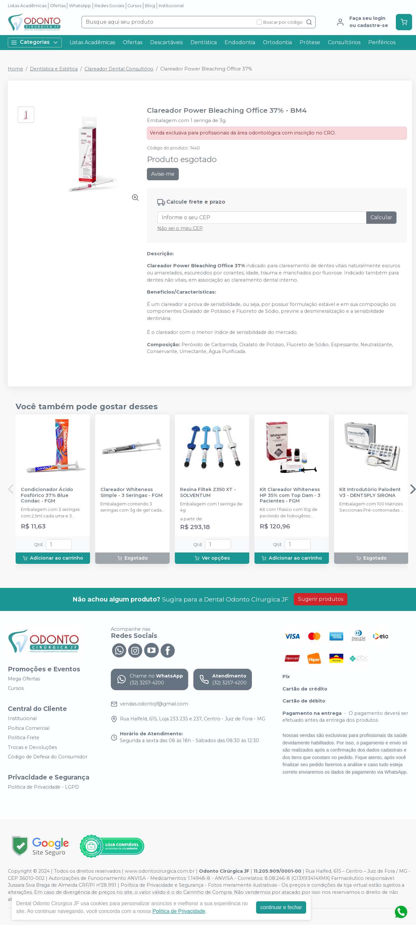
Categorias (35, 42)
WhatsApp (80, 5)
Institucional (171, 5)
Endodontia (240, 42)
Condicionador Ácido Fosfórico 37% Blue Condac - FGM (47, 495)
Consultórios (344, 42)
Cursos (134, 5)
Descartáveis (166, 42)
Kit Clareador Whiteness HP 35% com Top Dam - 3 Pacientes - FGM (290, 495)
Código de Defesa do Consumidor (47, 757)
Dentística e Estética (54, 69)
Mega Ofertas (24, 679)
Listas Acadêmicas (27, 5)
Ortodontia (277, 42)
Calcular (381, 217)
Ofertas (58, 5)
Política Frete (23, 738)
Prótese (310, 42)
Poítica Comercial (28, 728)
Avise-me (163, 174)
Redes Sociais (109, 5)
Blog (150, 5)
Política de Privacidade (178, 911)
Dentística (203, 42)
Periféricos (382, 42)
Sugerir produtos (320, 599)
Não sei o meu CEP (180, 228)
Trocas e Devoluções (32, 747)
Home (15, 69)
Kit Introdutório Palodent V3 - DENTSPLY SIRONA (370, 492)
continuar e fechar (281, 907)
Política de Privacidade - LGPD (43, 787)
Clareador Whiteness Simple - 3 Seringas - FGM (131, 492)
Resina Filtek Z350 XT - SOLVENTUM (208, 492)
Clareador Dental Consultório (118, 69)
